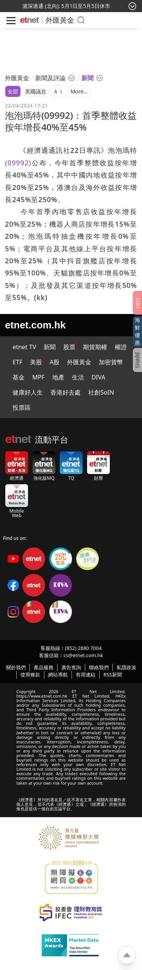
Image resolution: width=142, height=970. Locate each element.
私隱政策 (126, 667)
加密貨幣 (111, 362)
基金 (18, 377)
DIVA (98, 377)
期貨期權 (95, 347)
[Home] (29, 20)
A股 (54, 362)
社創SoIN (101, 392)
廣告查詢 (71, 667)
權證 (121, 347)
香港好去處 (65, 392)
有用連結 (85, 674)
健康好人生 (27, 392)
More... (79, 91)
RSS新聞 (112, 674)
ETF (17, 362)
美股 (36, 362)
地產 (58, 377)
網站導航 (58, 674)
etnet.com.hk (35, 325)
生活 (78, 377)
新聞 (50, 347)
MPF (38, 377)
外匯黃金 (59, 20)
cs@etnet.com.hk (83, 655)
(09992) (18, 162)
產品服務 (43, 667)
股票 (69, 347)
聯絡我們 (99, 667)
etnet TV (24, 347)
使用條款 (30, 674)
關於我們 (16, 667)
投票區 (21, 407)
